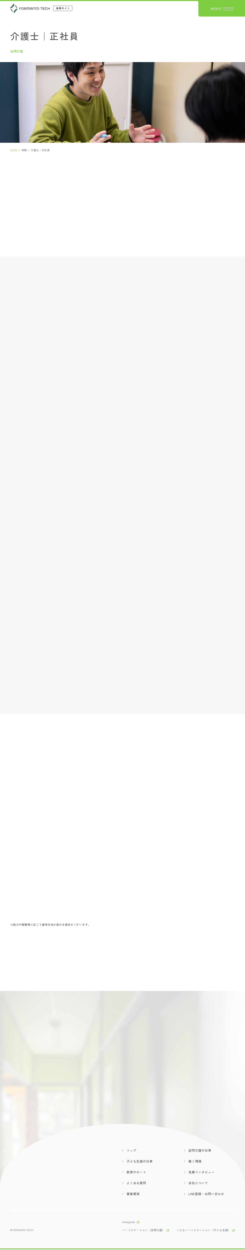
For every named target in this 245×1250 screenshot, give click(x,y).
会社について (198, 1183)
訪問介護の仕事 (200, 1150)
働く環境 (195, 1161)
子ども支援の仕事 (140, 1161)
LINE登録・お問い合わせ (207, 1194)
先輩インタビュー (202, 1172)
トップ (131, 1150)
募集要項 (133, 1194)
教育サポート (136, 1172)
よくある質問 (136, 1183)
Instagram (129, 1222)
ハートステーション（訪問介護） (143, 1231)
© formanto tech (22, 1230)
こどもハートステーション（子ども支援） (203, 1231)
